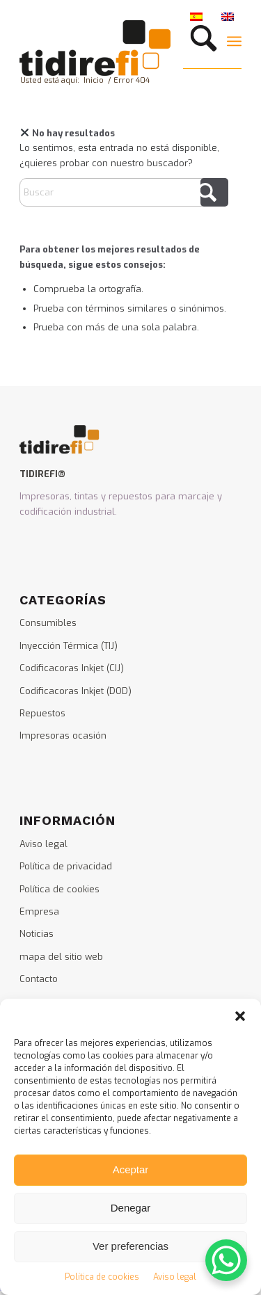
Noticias (36, 934)
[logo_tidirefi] (108, 48)
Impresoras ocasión (62, 735)
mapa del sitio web (61, 957)
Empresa (39, 911)
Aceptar (131, 1169)
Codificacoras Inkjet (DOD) (75, 691)
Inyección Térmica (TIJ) (68, 646)
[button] (240, 1016)
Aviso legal (174, 1276)
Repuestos (42, 713)
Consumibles (48, 623)
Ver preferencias (130, 1246)
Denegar (131, 1208)
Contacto (38, 979)
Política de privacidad (65, 866)
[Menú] (234, 41)
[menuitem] (200, 41)
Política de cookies (102, 1276)
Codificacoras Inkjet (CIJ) (71, 668)
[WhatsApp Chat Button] (226, 1260)
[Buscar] (200, 41)
